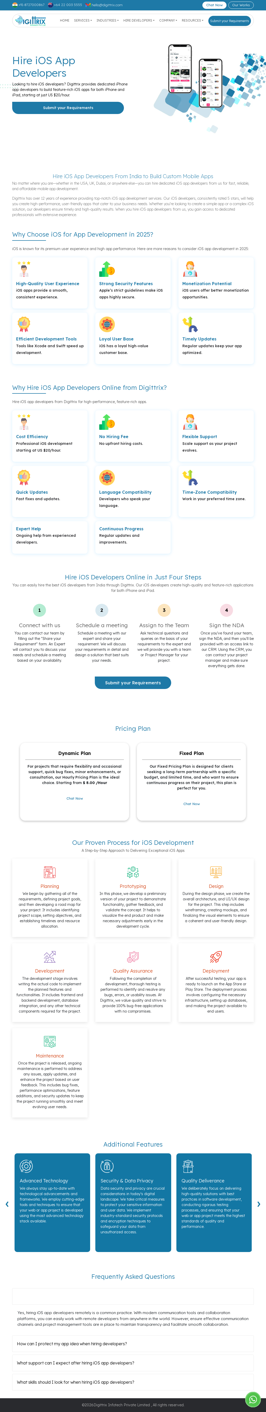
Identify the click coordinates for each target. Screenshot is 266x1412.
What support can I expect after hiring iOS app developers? (75, 1363)
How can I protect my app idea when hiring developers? (72, 1343)
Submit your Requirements (229, 21)
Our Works (241, 5)
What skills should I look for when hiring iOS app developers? (75, 1382)
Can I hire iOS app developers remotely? (57, 1296)
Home (64, 20)
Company (167, 20)
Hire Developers (137, 20)
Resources (191, 20)
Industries (106, 20)
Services (82, 20)
